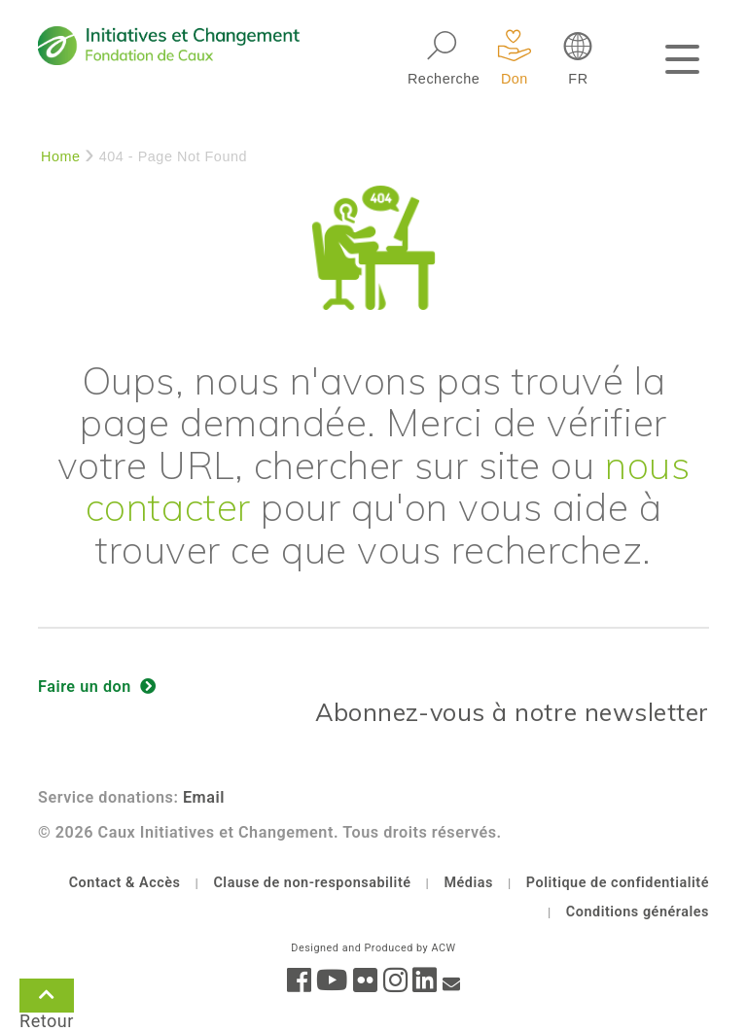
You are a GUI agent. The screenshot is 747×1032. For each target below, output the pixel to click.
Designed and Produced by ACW (373, 948)
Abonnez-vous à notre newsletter (512, 712)
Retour (46, 999)
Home (61, 156)
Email (204, 797)
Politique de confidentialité (617, 883)
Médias (468, 883)
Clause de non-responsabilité (311, 883)
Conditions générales (637, 912)
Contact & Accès (125, 883)
